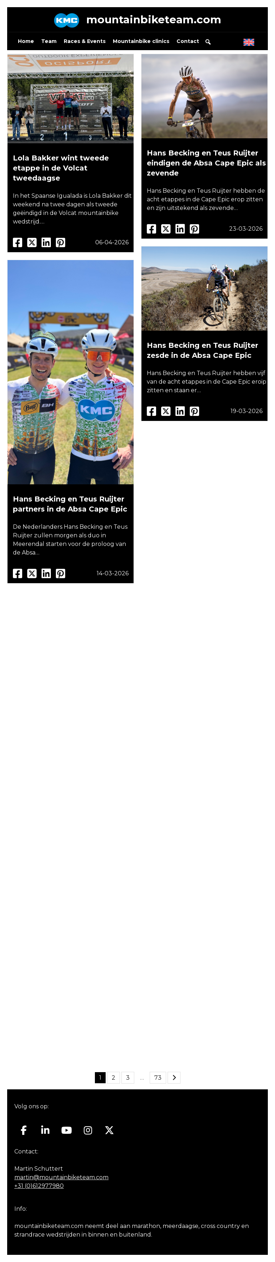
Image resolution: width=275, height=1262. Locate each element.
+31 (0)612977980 (39, 1185)
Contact (188, 41)
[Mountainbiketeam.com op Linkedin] (45, 1131)
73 (157, 1078)
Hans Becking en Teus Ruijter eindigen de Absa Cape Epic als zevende (206, 163)
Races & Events (85, 41)
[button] (208, 42)
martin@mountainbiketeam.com (61, 1177)
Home (26, 41)
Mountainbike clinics (141, 41)
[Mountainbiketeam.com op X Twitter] (109, 1131)
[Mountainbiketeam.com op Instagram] (87, 1131)
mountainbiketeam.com (154, 19)
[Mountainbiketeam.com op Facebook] (23, 1131)
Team (49, 41)
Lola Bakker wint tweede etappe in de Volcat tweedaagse (61, 168)
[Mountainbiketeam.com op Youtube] (66, 1131)
